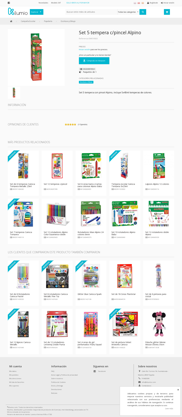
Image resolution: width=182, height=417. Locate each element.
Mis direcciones (15, 378)
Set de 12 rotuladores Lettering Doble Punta (54, 343)
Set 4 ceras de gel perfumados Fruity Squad (90, 343)
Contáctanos (146, 386)
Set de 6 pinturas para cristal (155, 295)
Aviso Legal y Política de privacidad (64, 375)
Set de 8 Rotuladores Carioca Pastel (20, 295)
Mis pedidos (13, 375)
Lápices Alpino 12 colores (157, 184)
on (66, 124)
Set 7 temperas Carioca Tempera (21, 233)
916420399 (145, 378)
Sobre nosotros (57, 378)
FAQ (52, 371)
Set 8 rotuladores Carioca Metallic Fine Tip (56, 295)
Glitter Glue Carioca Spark (90, 294)
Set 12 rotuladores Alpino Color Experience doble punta (56, 234)
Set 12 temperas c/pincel (55, 184)
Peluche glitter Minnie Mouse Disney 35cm (155, 343)
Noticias (54, 393)
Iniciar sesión (84, 49)
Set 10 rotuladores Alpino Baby (123, 233)
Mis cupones (14, 386)
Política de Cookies (58, 382)
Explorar (34, 12)
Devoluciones (56, 389)
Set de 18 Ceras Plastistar (123, 294)
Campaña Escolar (28, 21)
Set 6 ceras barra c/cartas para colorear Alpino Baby (90, 185)
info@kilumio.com (149, 382)
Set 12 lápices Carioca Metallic (20, 343)
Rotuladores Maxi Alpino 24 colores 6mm (91, 233)
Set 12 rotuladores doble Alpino (157, 233)
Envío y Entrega (57, 386)
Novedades (43, 3)
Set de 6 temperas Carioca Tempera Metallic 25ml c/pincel (22, 186)
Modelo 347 (56, 3)
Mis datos (12, 371)
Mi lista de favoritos (16, 382)
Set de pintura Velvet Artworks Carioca (121, 343)
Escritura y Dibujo (68, 21)
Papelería (48, 21)
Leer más (169, 408)
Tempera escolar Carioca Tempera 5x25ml (123, 185)
